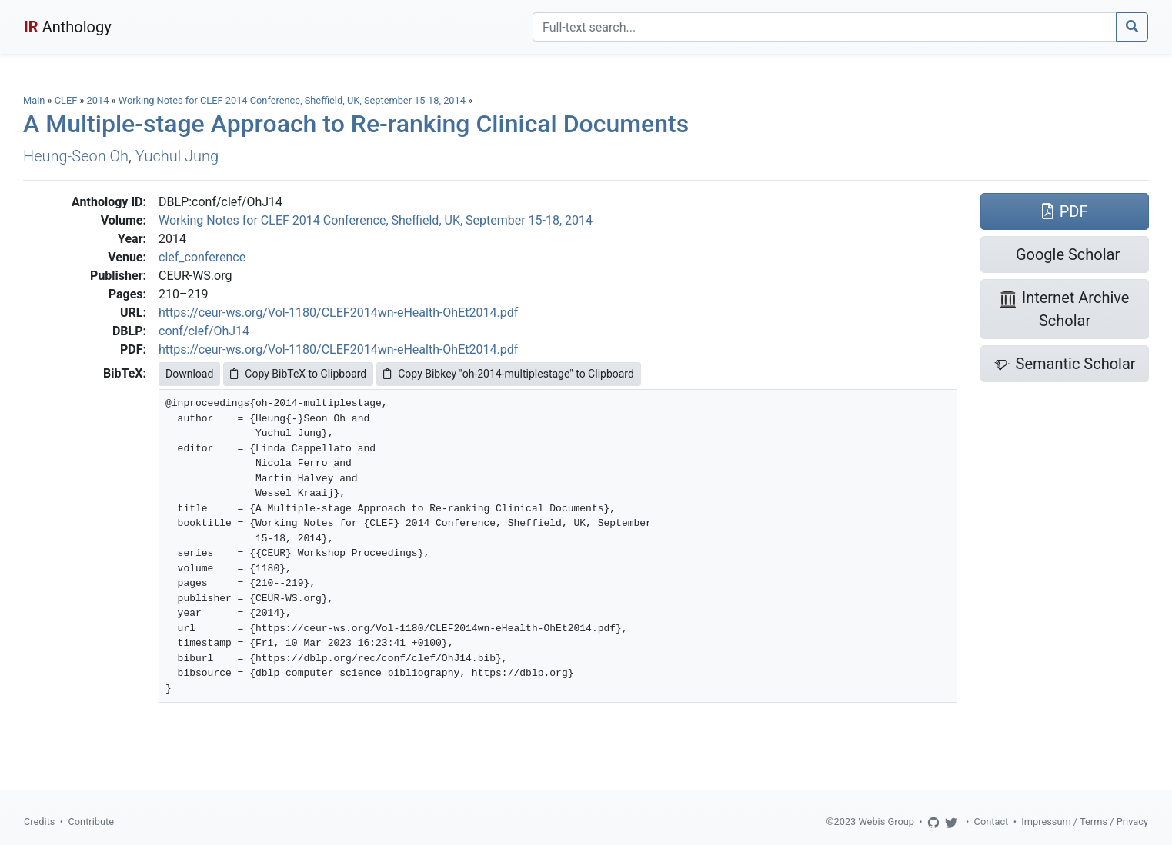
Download (189, 374)
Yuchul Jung (177, 156)
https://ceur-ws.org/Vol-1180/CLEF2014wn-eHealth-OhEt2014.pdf (338, 312)
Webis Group (886, 821)
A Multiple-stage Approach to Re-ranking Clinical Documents (356, 123)
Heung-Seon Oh (76, 156)
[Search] (825, 27)
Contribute (91, 821)
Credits (39, 821)
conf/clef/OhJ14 (204, 331)
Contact (991, 821)
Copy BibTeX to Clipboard (298, 374)
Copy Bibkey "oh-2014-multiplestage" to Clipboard (508, 374)
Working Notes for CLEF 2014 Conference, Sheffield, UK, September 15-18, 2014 (293, 100)
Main (34, 100)
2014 (98, 100)
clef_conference (202, 257)
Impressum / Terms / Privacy (1084, 821)
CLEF (66, 100)
